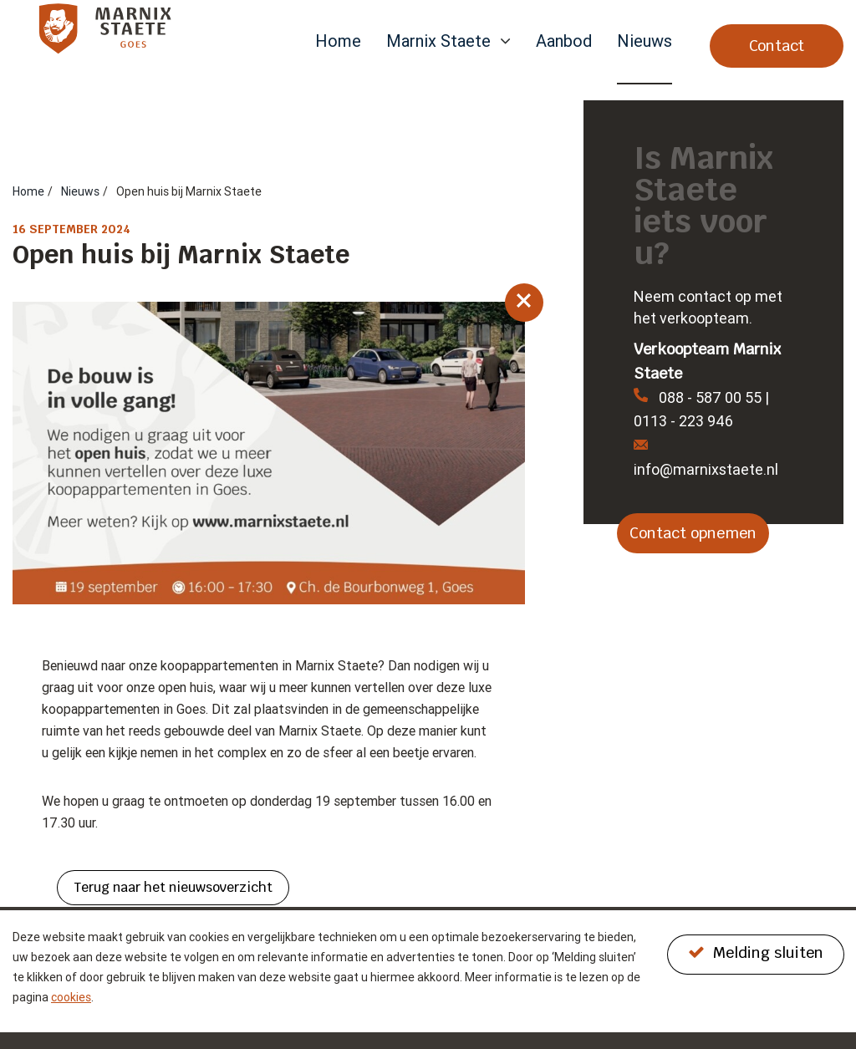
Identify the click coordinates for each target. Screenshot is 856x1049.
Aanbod (564, 42)
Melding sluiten (755, 952)
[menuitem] (338, 58)
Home (338, 42)
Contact (777, 45)
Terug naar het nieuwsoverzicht (173, 887)
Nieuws (644, 42)
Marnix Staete (438, 42)
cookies (71, 997)
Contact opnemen (693, 532)
